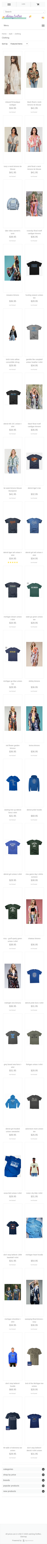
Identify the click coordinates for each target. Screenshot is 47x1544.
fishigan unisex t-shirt (34, 1064)
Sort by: (5, 44)
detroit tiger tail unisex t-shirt (12, 553)
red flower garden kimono (13, 746)
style (10, 34)
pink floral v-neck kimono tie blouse (34, 167)
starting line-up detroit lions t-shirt (12, 811)
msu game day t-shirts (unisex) (34, 875)
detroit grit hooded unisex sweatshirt (13, 1130)
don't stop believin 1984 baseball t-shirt (13, 1256)
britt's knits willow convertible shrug (12, 360)
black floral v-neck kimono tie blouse (34, 103)
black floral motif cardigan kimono (34, 425)
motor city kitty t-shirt (34, 1193)
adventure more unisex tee (34, 1130)
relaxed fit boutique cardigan (12, 103)
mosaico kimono (12, 295)
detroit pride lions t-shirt (34, 1003)
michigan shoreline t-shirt (13, 1320)
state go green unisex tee (34, 618)
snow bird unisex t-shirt (13, 1193)
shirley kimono (34, 681)
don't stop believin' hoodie (13, 1384)
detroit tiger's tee (34, 488)
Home (4, 34)
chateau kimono (34, 938)
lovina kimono (34, 745)
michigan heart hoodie (34, 1255)
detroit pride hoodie (34, 810)
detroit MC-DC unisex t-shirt (13, 425)
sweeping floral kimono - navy (34, 1320)
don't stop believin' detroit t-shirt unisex (34, 1449)
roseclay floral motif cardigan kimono (34, 232)
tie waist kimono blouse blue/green (13, 489)
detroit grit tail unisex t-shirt (34, 553)
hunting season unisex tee (34, 296)
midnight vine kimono (12, 1003)
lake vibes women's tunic (12, 232)
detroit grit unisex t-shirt (13, 874)
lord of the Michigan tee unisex (34, 1384)
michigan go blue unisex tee (12, 682)
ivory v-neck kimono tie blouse (13, 167)
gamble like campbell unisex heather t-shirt (34, 360)
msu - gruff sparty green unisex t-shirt (12, 939)
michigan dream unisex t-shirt (13, 618)
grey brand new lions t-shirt (13, 1065)
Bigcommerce (29, 1540)
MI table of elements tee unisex (12, 1449)
